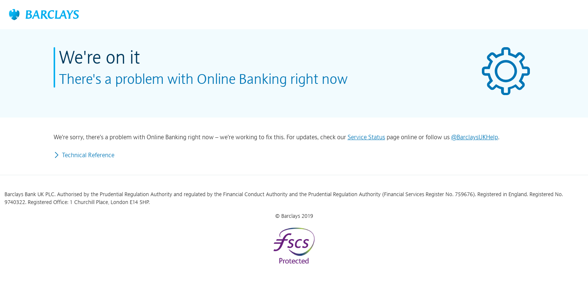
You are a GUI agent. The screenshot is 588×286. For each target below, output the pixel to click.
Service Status (366, 137)
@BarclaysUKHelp (474, 137)
